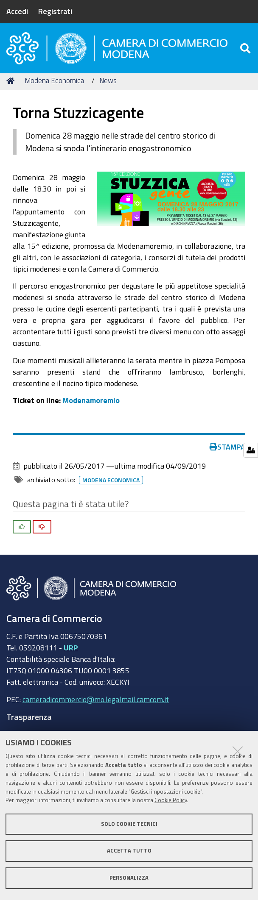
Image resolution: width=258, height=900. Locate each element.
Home (11, 85)
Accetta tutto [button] (129, 850)
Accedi (17, 11)
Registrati (55, 11)
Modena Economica (54, 85)
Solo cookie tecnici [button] (129, 824)
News (108, 85)
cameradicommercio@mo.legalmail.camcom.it (95, 704)
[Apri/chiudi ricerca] (246, 50)
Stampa (227, 452)
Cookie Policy (170, 800)
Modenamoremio (91, 405)
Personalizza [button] (129, 878)
